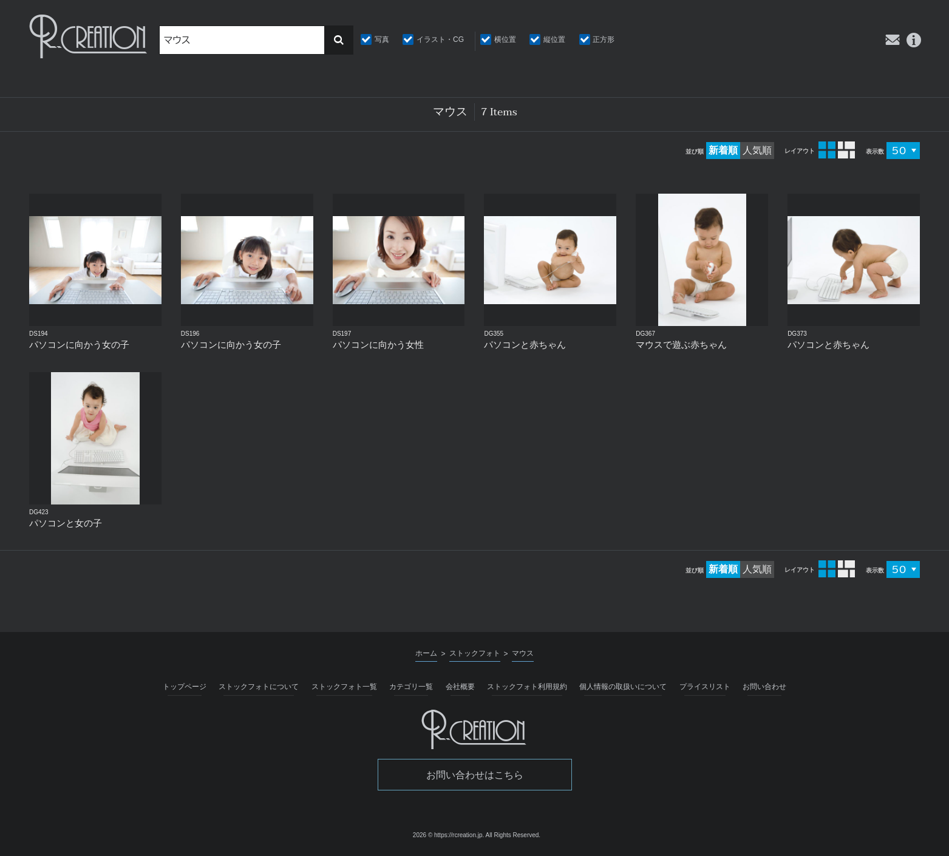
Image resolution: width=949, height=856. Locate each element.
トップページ (184, 686)
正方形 (603, 39)
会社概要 (460, 686)
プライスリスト (704, 686)
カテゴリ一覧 (411, 686)
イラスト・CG (440, 39)
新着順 (723, 150)
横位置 (505, 39)
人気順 (757, 150)
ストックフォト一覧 (344, 686)
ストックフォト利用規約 (527, 686)
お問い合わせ (764, 686)
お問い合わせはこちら (474, 775)
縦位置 (554, 39)
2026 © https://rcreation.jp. (448, 835)
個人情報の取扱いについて (623, 686)
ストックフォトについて (259, 686)
